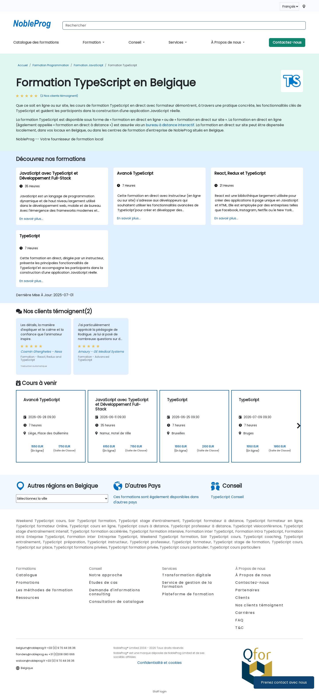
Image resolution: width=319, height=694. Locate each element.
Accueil (23, 65)
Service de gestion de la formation (187, 584)
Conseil (135, 42)
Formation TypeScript (122, 65)
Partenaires (247, 590)
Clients (242, 597)
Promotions (28, 582)
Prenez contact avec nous (284, 682)
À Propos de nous (226, 42)
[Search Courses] (184, 25)
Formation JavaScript (88, 65)
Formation (92, 42)
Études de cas (103, 582)
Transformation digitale (186, 575)
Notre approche (105, 575)
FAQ (239, 620)
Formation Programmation (51, 65)
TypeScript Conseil (227, 496)
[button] (297, 425)
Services (176, 42)
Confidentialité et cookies (159, 662)
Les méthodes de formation (44, 590)
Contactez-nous (287, 42)
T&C (239, 627)
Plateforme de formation (188, 594)
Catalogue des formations (36, 42)
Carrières (245, 612)
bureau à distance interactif (170, 125)
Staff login (160, 691)
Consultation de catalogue (116, 601)
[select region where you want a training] (62, 498)
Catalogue (26, 575)
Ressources (27, 597)
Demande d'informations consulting (114, 592)
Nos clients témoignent (259, 605)
